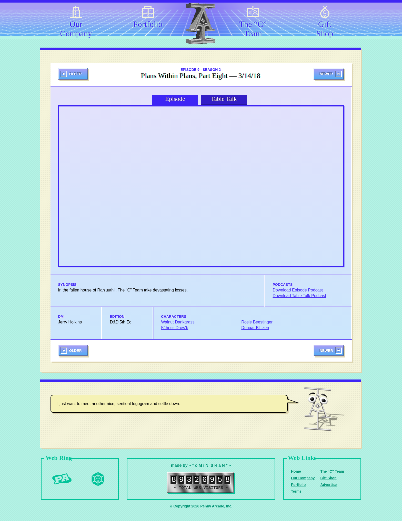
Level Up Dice (98, 479)
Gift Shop (324, 27)
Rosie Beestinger (257, 322)
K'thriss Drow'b (174, 327)
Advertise (328, 485)
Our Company (76, 27)
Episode (175, 98)
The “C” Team (253, 27)
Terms (296, 491)
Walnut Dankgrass (178, 322)
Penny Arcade (62, 479)
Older (75, 74)
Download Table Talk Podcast (299, 296)
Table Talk (224, 98)
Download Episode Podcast (298, 290)
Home (296, 471)
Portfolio (148, 24)
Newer (326, 74)
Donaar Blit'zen (255, 327)
